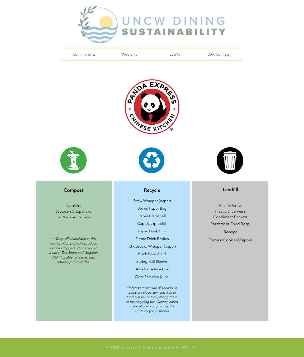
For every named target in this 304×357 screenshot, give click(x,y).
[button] (129, 54)
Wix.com (189, 347)
